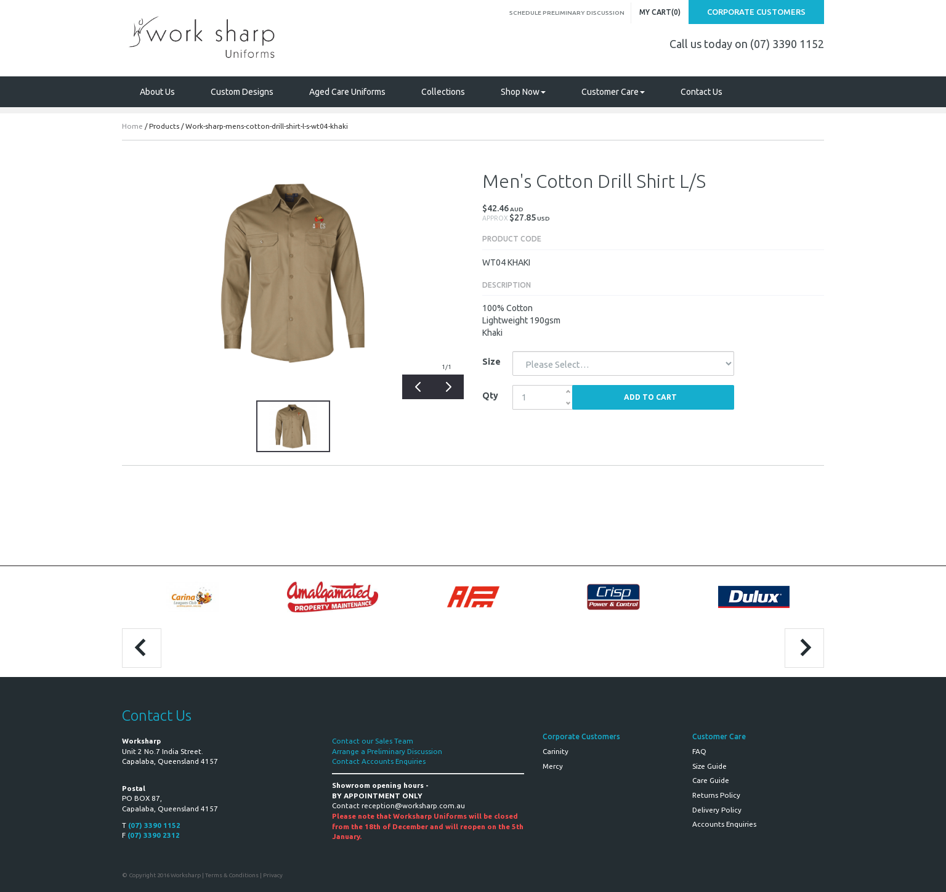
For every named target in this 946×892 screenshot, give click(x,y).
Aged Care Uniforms (347, 92)
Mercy (553, 766)
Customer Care (613, 92)
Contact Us (701, 92)
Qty (490, 395)
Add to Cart (650, 397)
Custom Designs (242, 92)
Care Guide (710, 780)
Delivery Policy (717, 810)
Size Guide (709, 766)
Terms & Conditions (232, 875)
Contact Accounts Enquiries (379, 761)
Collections (443, 92)
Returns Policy (716, 795)
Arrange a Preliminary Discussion (387, 751)
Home (132, 126)
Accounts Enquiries (724, 824)
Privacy (273, 875)
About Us (157, 92)
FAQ (699, 751)
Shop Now (523, 92)
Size (491, 362)
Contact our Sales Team (372, 741)
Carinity (555, 751)
